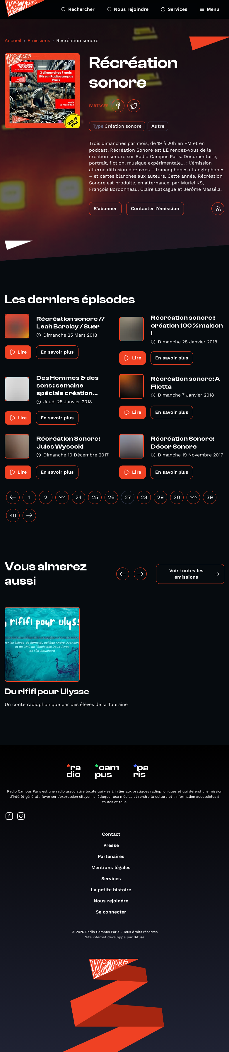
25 (95, 497)
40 (13, 515)
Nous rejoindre (127, 9)
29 (160, 497)
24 (79, 497)
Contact (114, 834)
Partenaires (114, 856)
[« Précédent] (12, 497)
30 (177, 497)
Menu (209, 9)
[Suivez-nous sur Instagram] (21, 817)
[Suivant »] (29, 515)
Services (174, 9)
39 (209, 497)
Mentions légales (113, 867)
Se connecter (114, 912)
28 (144, 497)
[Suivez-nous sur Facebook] (9, 817)
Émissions (39, 40)
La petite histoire (114, 889)
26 (111, 497)
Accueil (13, 40)
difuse (139, 937)
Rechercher (78, 9)
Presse (114, 845)
